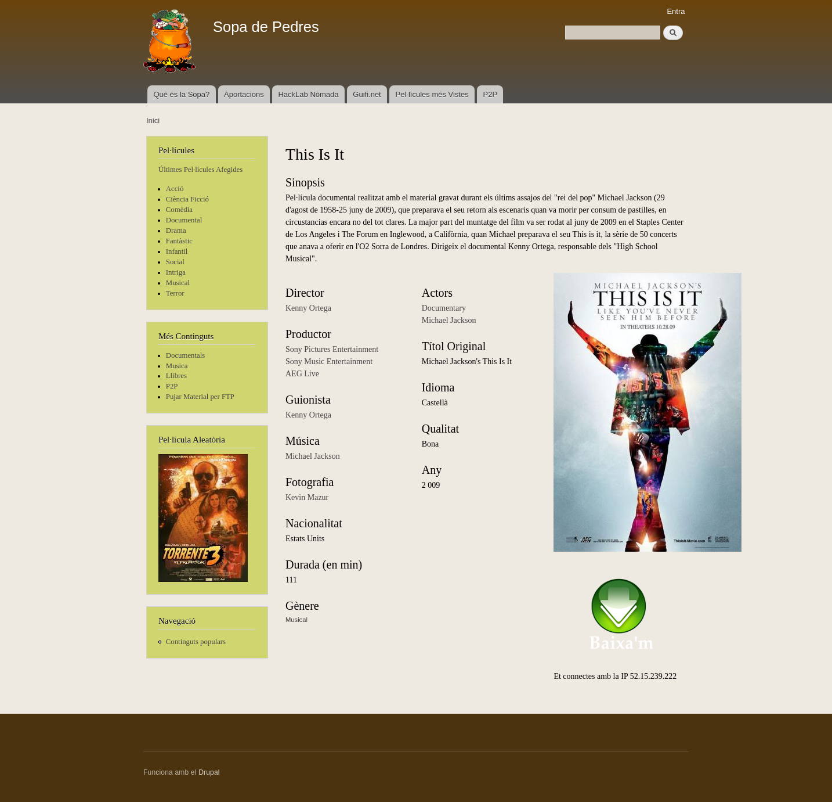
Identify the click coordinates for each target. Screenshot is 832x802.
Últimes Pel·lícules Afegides (200, 170)
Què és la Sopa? (181, 94)
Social (175, 262)
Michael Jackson (312, 456)
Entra (676, 11)
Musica (177, 366)
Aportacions (244, 94)
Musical (178, 283)
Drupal (209, 772)
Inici (153, 120)
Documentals (185, 355)
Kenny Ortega (308, 308)
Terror (175, 293)
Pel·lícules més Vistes (432, 94)
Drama (176, 230)
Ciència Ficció (187, 199)
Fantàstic (179, 241)
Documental (184, 220)
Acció (175, 189)
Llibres (176, 376)
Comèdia (179, 210)
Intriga (176, 272)
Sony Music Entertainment (328, 361)
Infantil (177, 251)
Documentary (444, 308)
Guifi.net (367, 94)
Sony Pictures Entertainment (331, 349)
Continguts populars (196, 642)
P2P (490, 94)
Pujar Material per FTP (200, 397)
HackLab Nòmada (308, 94)
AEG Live (302, 373)
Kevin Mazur (306, 497)
